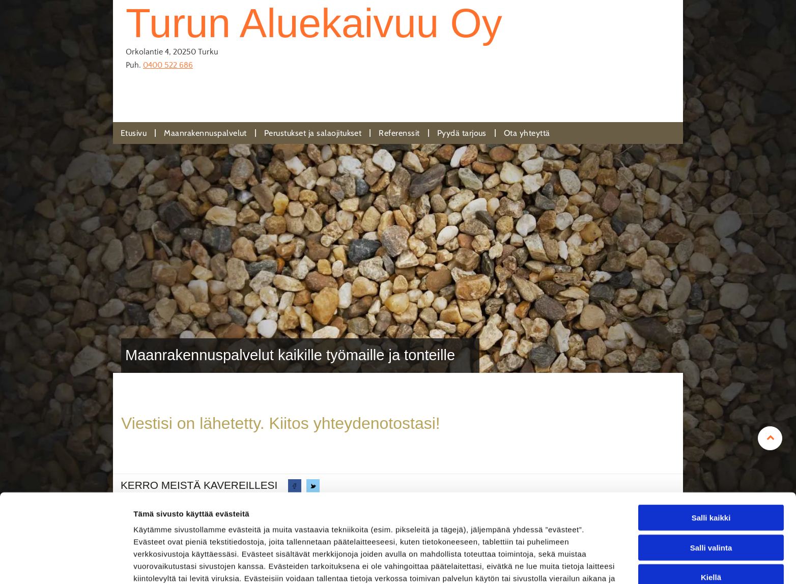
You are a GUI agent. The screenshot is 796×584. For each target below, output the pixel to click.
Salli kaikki (711, 458)
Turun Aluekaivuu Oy (314, 23)
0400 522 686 (168, 65)
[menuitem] (134, 133)
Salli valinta (711, 488)
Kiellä (711, 517)
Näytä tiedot (544, 564)
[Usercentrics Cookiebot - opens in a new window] (65, 564)
